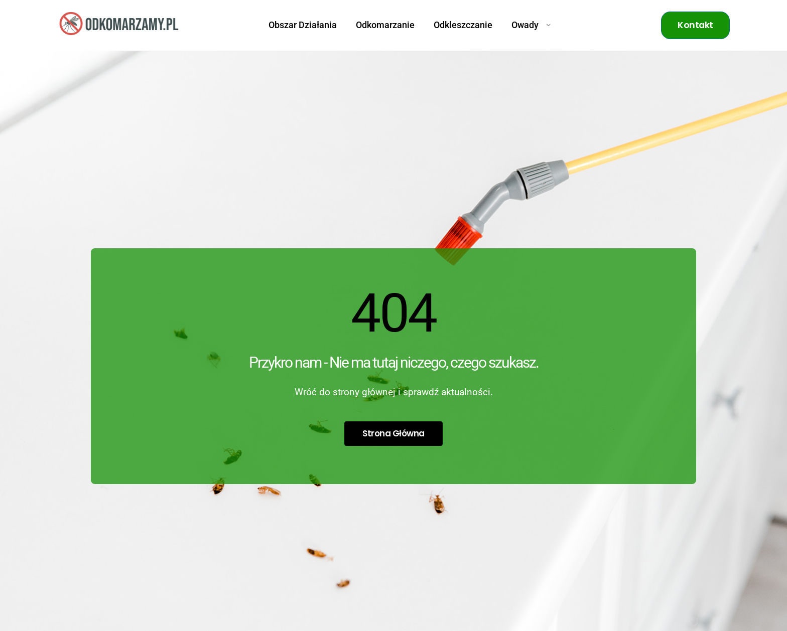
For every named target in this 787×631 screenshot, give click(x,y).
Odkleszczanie (463, 25)
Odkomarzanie (385, 25)
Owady (531, 25)
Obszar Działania (303, 25)
